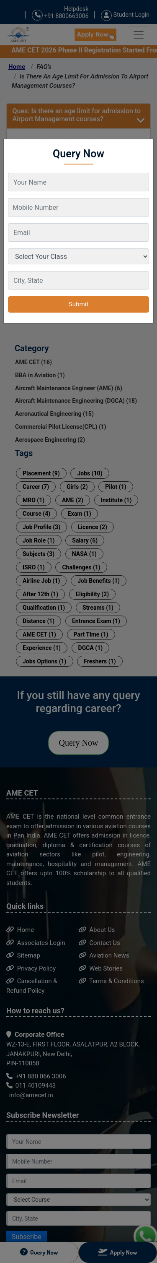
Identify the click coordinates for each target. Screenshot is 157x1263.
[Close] (143, 145)
